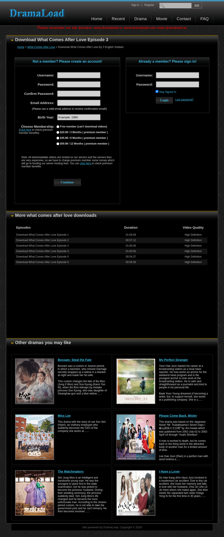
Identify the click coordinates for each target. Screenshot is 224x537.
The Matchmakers (71, 471)
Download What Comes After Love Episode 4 (42, 251)
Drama (140, 18)
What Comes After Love (41, 47)
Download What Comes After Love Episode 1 (42, 234)
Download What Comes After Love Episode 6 (42, 262)
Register (149, 5)
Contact (184, 18)
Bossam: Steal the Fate (74, 360)
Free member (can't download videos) (83, 126)
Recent (118, 18)
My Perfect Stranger (173, 360)
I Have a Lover (169, 471)
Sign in (135, 5)
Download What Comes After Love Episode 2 (42, 240)
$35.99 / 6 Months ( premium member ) (83, 138)
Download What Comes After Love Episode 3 (42, 245)
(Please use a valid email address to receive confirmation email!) (69, 108)
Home (96, 18)
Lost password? (184, 99)
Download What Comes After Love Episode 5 (42, 256)
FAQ (204, 18)
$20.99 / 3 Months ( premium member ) (83, 132)
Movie (161, 18)
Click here (25, 129)
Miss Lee (64, 415)
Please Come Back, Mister (178, 415)
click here (86, 163)
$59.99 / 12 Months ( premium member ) (84, 143)
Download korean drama (38, 13)
